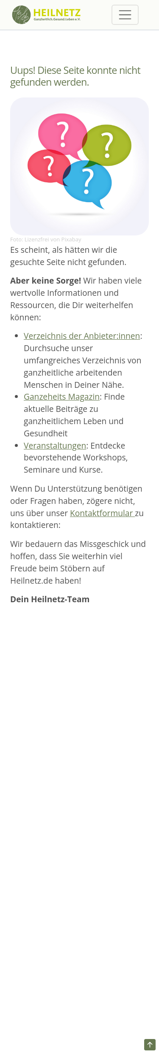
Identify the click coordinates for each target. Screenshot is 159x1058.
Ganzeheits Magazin (62, 396)
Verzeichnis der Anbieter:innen (82, 335)
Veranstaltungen (55, 445)
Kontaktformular (102, 513)
